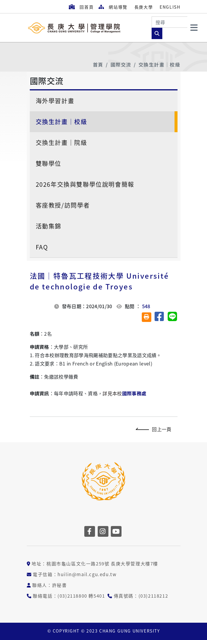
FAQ (42, 247)
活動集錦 (48, 226)
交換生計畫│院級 (61, 142)
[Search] (169, 22)
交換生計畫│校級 (159, 64)
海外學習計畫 (55, 100)
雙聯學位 (48, 163)
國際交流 (120, 64)
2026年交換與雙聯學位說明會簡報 (85, 184)
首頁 (98, 64)
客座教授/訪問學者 (63, 205)
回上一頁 (155, 429)
